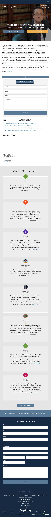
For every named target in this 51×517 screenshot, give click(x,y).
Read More (33, 220)
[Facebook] (24, 508)
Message (5, 465)
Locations (21, 497)
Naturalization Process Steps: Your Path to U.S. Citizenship (18, 125)
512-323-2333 (41, 413)
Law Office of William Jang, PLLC (13, 66)
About (9, 495)
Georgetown (12, 511)
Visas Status (19, 495)
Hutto (19, 511)
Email (5, 436)
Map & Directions (6, 161)
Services (14, 495)
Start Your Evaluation (13, 31)
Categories (25, 77)
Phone (4, 430)
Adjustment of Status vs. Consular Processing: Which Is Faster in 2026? (20, 130)
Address (5, 443)
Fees (46, 495)
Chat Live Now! (37, 31)
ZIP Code (5, 460)
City (4, 455)
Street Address (6, 446)
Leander (25, 511)
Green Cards (26, 495)
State (27, 455)
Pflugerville (38, 511)
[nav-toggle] (48, 2)
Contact (30, 497)
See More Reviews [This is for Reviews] (26, 405)
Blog (26, 497)
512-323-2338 (8, 160)
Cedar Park (4, 511)
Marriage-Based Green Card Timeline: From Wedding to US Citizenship (20, 123)
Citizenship (32, 495)
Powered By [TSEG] (42, 514)
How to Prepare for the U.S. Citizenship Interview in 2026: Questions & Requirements (24, 127)
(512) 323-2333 (45, 7)
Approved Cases (40, 495)
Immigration (9, 71)
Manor (31, 511)
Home (5, 495)
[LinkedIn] (27, 508)
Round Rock (46, 511)
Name (5, 424)
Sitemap (33, 514)
